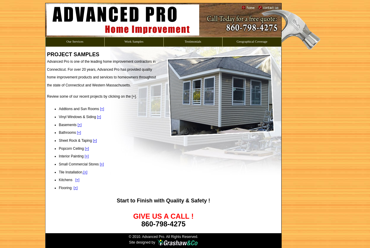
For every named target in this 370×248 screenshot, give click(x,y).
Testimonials (193, 40)
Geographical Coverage (252, 40)
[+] (102, 109)
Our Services (74, 40)
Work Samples (134, 40)
